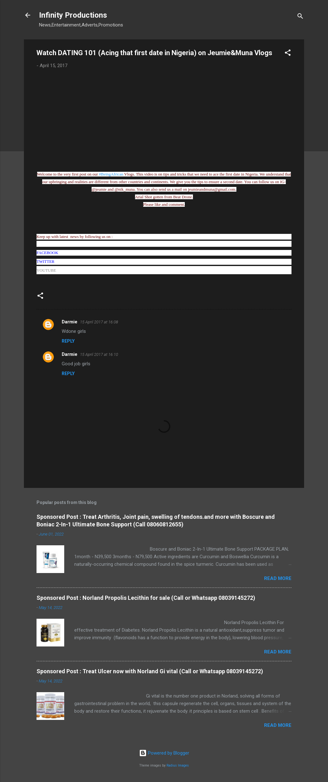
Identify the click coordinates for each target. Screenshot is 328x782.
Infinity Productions (73, 15)
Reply (68, 341)
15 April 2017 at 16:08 (99, 322)
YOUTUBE (46, 270)
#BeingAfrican (111, 174)
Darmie (69, 322)
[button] (287, 54)
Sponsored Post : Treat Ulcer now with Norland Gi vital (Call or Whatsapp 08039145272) (150, 671)
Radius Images (178, 765)
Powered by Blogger (164, 753)
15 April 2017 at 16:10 (99, 354)
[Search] (300, 17)
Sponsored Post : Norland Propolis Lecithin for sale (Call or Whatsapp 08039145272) (146, 597)
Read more (277, 578)
